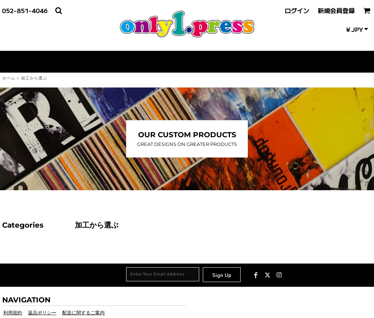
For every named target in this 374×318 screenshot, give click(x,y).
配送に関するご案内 (83, 312)
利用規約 (12, 312)
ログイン (297, 10)
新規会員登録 (336, 10)
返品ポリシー (42, 312)
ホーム (8, 78)
